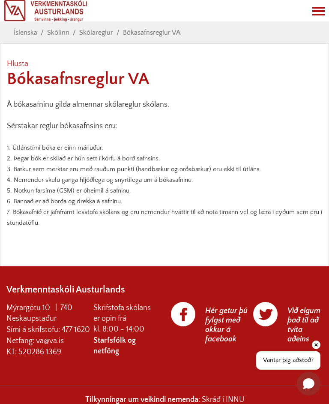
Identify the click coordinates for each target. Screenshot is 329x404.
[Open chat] (308, 383)
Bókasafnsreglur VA (151, 32)
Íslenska (25, 32)
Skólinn (58, 32)
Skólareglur (96, 32)
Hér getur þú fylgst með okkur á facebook (226, 325)
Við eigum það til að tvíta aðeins (303, 325)
